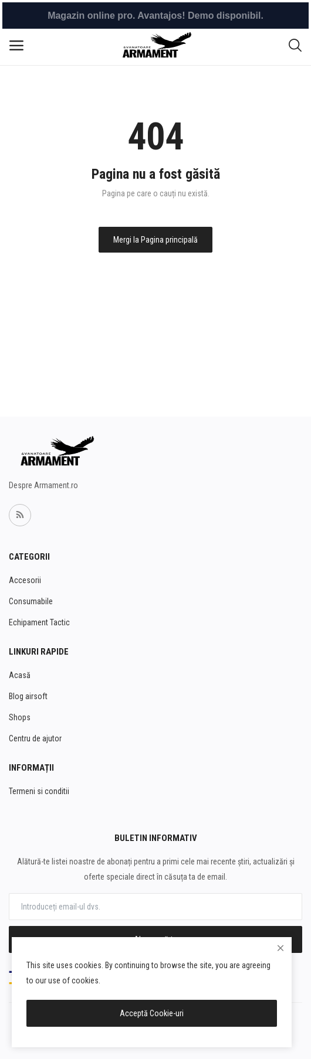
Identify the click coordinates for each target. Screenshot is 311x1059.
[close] (280, 948)
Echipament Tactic (39, 622)
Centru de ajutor (35, 738)
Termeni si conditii (39, 791)
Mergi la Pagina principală (155, 239)
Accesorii (25, 580)
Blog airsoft (28, 696)
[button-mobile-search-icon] (295, 46)
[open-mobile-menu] (16, 46)
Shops (20, 717)
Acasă (20, 675)
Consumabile (31, 601)
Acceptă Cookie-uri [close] (152, 1013)
